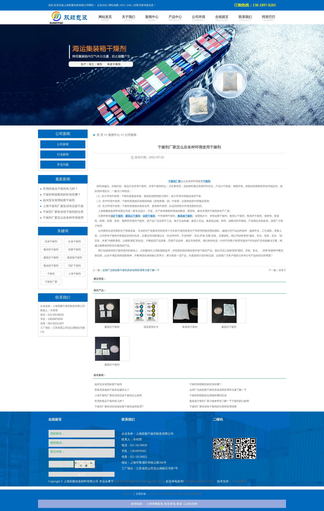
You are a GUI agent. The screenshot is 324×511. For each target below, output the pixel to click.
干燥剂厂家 (51, 281)
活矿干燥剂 (74, 265)
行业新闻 (63, 154)
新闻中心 (147, 18)
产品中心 (170, 18)
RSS (122, 5)
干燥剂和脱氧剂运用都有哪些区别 (208, 395)
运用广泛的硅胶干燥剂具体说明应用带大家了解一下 (131, 270)
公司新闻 (63, 144)
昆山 (174, 493)
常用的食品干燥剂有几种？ (60, 188)
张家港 (192, 493)
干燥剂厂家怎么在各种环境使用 (63, 217)
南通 (199, 493)
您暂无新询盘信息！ (145, 5)
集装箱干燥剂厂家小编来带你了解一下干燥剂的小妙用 (219, 401)
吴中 (157, 493)
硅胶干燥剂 (74, 249)
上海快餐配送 (154, 503)
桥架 (179, 503)
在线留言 (217, 18)
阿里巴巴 (264, 18)
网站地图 (114, 5)
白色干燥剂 (74, 241)
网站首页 (100, 18)
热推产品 (127, 493)
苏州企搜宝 (239, 481)
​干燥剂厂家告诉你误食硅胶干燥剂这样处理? (119, 406)
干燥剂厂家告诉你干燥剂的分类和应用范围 (213, 406)
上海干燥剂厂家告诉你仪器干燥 (63, 206)
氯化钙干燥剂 (51, 249)
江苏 (151, 493)
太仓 (162, 493)
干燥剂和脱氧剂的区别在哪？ (62, 194)
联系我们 (240, 18)
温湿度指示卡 (151, 326)
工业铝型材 (190, 503)
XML (129, 5)
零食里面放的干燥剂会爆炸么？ (112, 389)
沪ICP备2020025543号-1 (200, 481)
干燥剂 (51, 273)
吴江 (179, 493)
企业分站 (102, 5)
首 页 (100, 134)
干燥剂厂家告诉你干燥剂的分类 (63, 211)
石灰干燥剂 (51, 241)
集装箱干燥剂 (74, 257)
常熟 (168, 493)
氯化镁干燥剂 (51, 265)
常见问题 (63, 164)
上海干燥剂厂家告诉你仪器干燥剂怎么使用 (118, 395)
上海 (185, 493)
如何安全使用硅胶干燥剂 (59, 200)
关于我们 (124, 18)
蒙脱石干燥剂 (51, 257)
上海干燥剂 (74, 273)
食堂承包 (170, 503)
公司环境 (194, 18)
